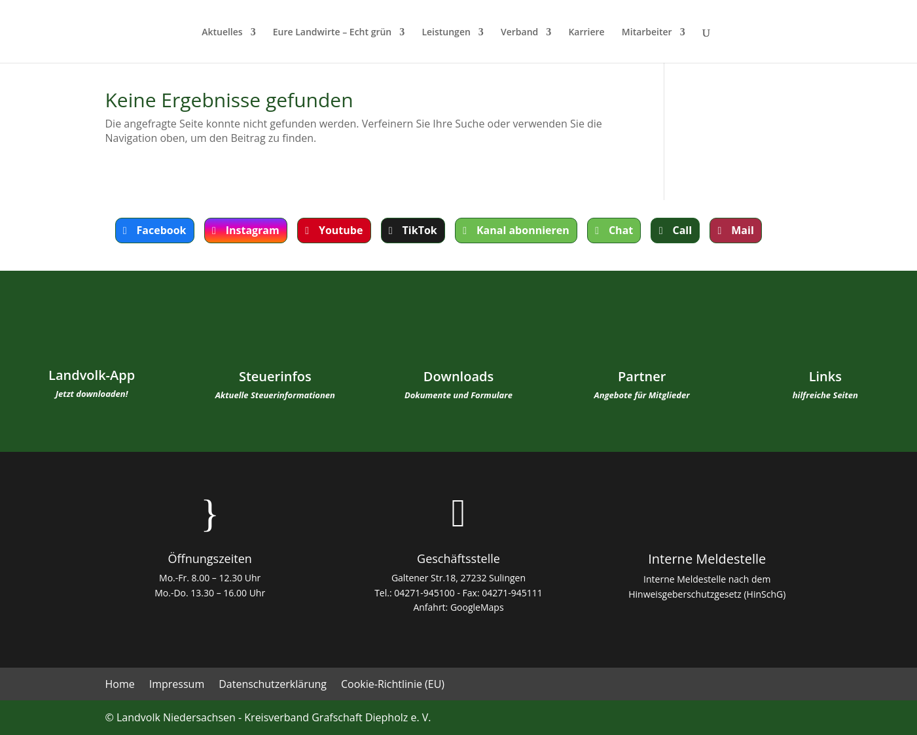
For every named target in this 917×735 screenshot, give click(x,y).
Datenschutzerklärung (273, 685)
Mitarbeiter (647, 32)
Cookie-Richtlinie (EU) (392, 685)
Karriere (586, 32)
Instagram (252, 230)
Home (120, 685)
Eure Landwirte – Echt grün (332, 32)
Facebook (162, 230)
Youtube (341, 230)
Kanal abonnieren (522, 230)
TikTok (420, 230)
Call (682, 230)
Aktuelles (222, 32)
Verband (519, 32)
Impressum (176, 685)
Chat (621, 230)
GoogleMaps (477, 607)
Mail (742, 230)
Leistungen (446, 32)
